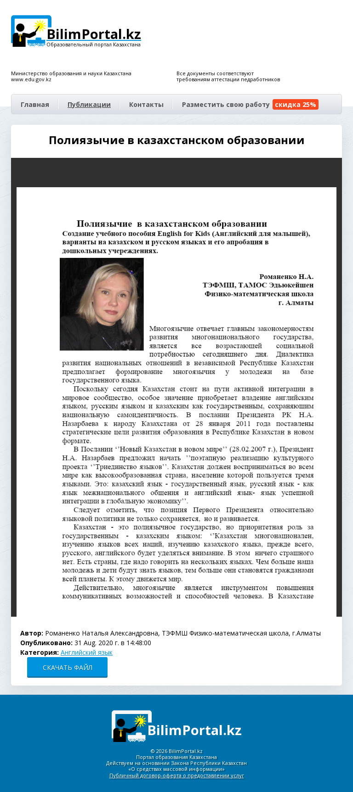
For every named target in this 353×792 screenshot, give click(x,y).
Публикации (89, 104)
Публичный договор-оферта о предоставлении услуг (176, 775)
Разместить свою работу (250, 104)
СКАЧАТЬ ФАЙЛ (67, 667)
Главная (35, 104)
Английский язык (87, 652)
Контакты (146, 104)
